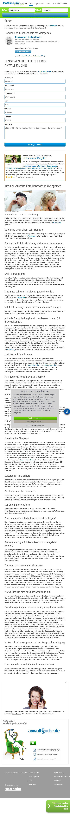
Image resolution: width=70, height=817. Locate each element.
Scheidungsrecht (31, 166)
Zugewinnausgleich (27, 460)
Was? (5, 10)
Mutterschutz (26, 168)
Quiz (53, 3)
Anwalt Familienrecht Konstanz (33, 56)
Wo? (38, 10)
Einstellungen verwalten (35, 422)
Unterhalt (8, 168)
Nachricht (8, 124)
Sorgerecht (42, 166)
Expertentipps (39, 3)
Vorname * (8, 78)
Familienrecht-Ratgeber (34, 158)
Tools (48, 3)
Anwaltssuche (34, 772)
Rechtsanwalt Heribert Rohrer (28, 37)
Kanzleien (32, 785)
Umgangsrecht (52, 166)
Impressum (59, 772)
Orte (30, 3)
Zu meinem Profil (23, 52)
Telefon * (7, 109)
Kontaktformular (16, 714)
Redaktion (59, 785)
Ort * (6, 101)
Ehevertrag (17, 168)
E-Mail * (7, 116)
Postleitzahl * (9, 93)
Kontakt (58, 781)
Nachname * (9, 85)
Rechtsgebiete (21, 3)
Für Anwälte (62, 3)
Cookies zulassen (35, 418)
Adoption (35, 168)
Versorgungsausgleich (47, 168)
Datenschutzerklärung (60, 776)
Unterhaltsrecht (33, 365)
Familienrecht (52, 26)
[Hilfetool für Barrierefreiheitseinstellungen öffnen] (67, 411)
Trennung (31, 236)
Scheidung (57, 222)
